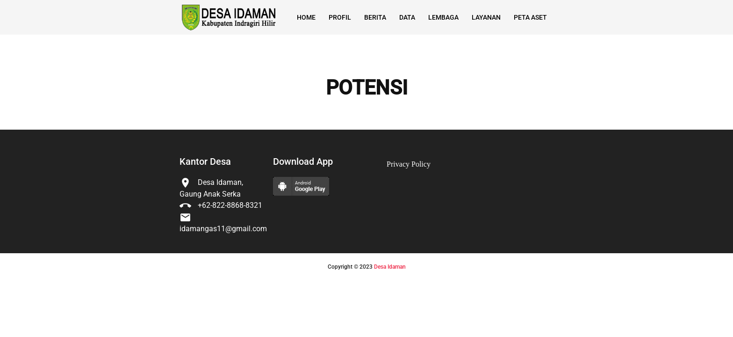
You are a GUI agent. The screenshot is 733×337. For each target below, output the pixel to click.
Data (407, 17)
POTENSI (367, 88)
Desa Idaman (390, 267)
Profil (340, 17)
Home (306, 17)
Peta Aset (530, 17)
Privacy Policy (409, 164)
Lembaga (443, 17)
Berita (375, 17)
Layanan (486, 17)
